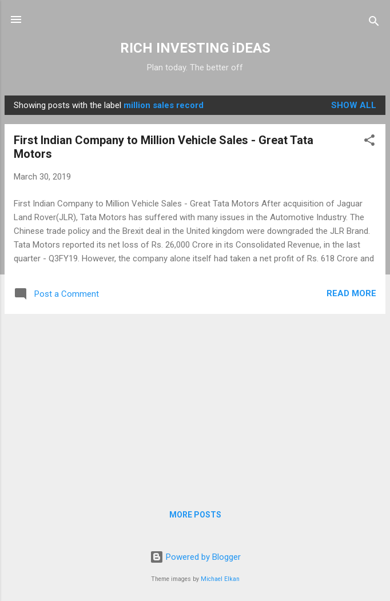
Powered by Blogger (195, 557)
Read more (351, 293)
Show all (353, 105)
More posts (195, 514)
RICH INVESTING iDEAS (195, 48)
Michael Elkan (220, 579)
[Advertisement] (195, 403)
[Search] (374, 23)
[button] (369, 142)
